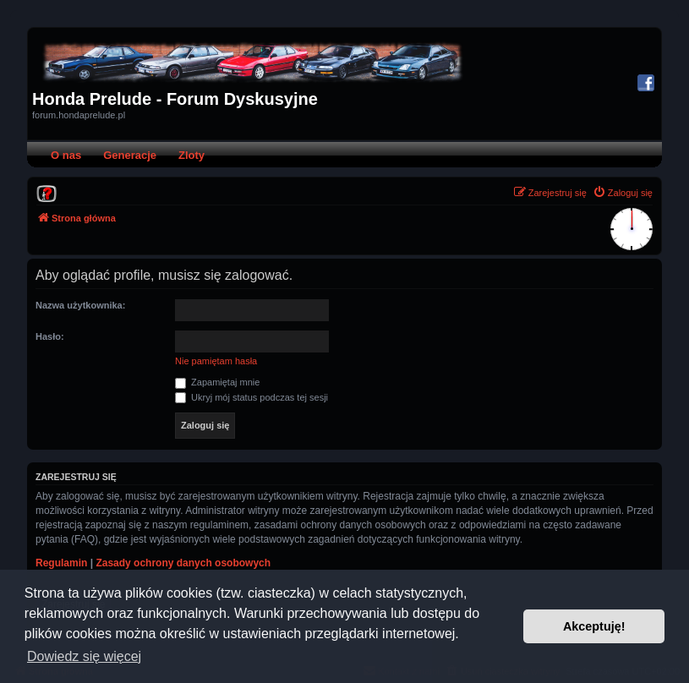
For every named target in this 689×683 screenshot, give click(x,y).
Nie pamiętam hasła (216, 361)
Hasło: (50, 336)
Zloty (191, 155)
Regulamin (61, 563)
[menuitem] (46, 193)
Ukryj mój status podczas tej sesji (251, 397)
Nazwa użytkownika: (80, 305)
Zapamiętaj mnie (217, 382)
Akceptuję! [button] (594, 626)
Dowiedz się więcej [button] (84, 656)
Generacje (129, 155)
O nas (66, 155)
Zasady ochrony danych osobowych (183, 563)
